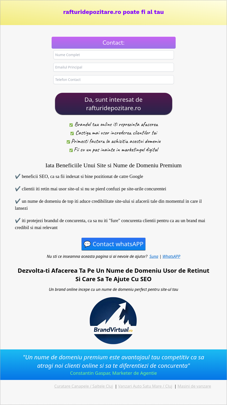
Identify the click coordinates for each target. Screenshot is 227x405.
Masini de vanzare (194, 386)
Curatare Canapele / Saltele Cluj (83, 386)
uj (170, 386)
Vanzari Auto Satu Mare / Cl (143, 386)
